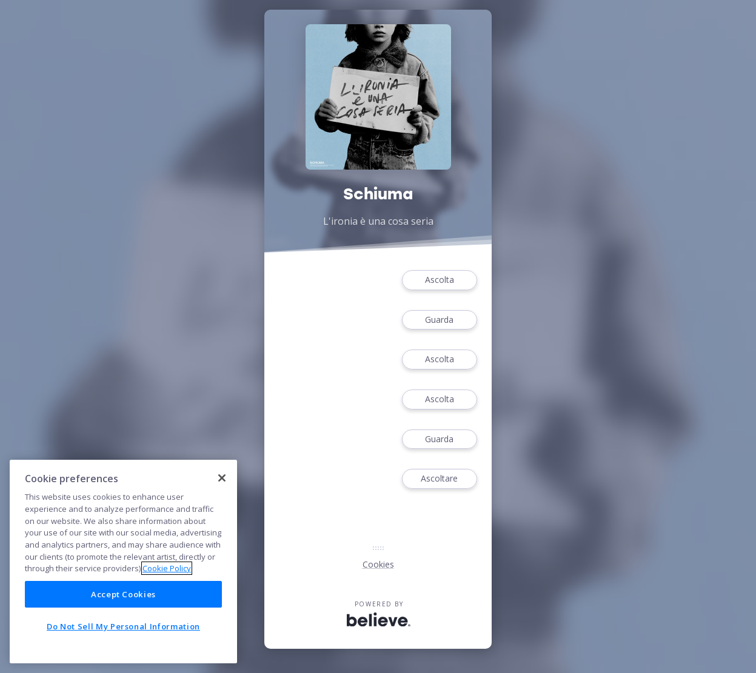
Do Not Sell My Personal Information (123, 626)
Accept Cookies (123, 594)
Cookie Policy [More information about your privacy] (166, 568)
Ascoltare (440, 478)
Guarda (440, 320)
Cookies (378, 564)
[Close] (222, 478)
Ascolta (440, 280)
